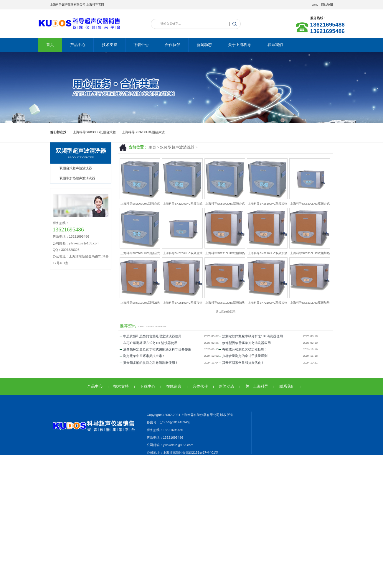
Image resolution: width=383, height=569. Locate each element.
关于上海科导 (239, 44)
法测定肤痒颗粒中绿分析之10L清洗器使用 (251, 336)
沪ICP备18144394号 (175, 422)
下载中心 (141, 44)
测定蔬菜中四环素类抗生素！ (142, 356)
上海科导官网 (95, 4)
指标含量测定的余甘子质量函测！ (245, 356)
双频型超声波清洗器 (177, 147)
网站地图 (327, 4)
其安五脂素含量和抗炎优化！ (241, 362)
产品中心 (77, 44)
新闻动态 (204, 44)
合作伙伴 (172, 44)
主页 (152, 147)
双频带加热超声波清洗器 (77, 178)
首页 (50, 44)
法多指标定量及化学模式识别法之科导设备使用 (155, 349)
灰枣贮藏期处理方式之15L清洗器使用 (148, 343)
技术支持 (109, 44)
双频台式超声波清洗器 (76, 168)
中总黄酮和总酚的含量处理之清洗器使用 (150, 336)
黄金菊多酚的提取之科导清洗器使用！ (149, 362)
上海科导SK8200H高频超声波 (143, 132)
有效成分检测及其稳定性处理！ (243, 349)
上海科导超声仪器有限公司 (67, 4)
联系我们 (275, 44)
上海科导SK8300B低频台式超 (94, 132)
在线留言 (173, 386)
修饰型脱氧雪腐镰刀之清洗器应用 (245, 343)
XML (315, 4)
